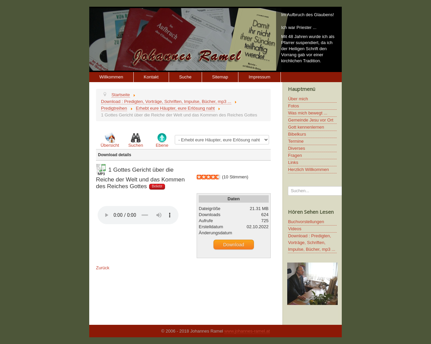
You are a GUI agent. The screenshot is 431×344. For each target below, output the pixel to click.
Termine (295, 141)
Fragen (295, 155)
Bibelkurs (297, 134)
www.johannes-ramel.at (247, 331)
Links (293, 162)
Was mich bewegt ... (307, 112)
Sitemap (220, 76)
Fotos (293, 105)
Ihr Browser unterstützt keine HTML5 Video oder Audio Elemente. (138, 215)
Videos (294, 228)
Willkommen (111, 76)
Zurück (102, 267)
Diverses (296, 148)
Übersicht (110, 145)
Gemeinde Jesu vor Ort (310, 120)
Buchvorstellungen (306, 221)
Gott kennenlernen (306, 127)
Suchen (135, 145)
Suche (185, 76)
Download (233, 244)
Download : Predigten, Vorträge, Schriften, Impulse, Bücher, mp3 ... (311, 242)
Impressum (259, 76)
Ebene (162, 145)
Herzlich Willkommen (308, 169)
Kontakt (151, 76)
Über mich (298, 98)
